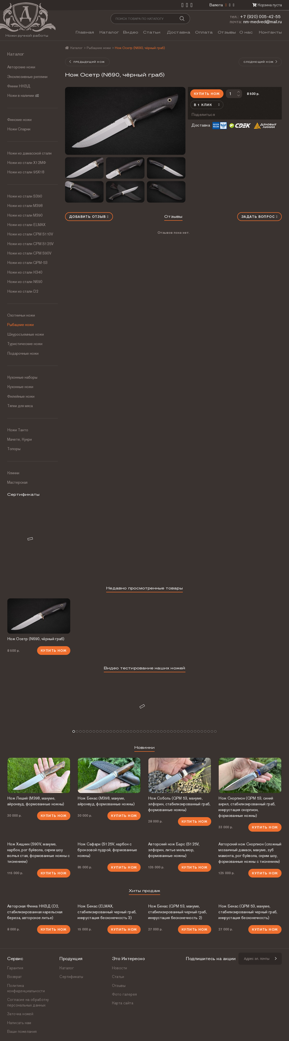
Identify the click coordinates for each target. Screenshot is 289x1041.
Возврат (14, 976)
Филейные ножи (20, 396)
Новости (119, 967)
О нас (246, 32)
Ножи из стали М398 (25, 205)
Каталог (109, 32)
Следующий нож (260, 62)
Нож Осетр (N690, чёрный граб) (36, 638)
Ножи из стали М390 (25, 215)
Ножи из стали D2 (22, 291)
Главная (85, 32)
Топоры (13, 448)
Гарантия (15, 967)
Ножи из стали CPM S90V (29, 253)
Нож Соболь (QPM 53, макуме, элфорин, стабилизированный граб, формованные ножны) (179, 804)
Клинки (13, 472)
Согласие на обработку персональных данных (28, 1002)
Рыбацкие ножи (20, 324)
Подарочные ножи (23, 353)
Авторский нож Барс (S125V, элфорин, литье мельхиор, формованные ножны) (174, 850)
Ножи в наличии (23, 95)
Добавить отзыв (89, 216)
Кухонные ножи (20, 386)
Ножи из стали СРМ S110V (30, 234)
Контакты (270, 32)
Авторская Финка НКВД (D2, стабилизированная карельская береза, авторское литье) (34, 912)
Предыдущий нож (87, 62)
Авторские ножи (21, 67)
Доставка (178, 32)
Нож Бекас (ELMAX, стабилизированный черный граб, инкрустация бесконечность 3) (107, 912)
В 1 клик (207, 105)
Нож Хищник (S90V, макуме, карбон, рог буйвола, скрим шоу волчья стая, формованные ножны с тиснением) (38, 853)
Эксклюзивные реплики (27, 76)
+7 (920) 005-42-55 (260, 16)
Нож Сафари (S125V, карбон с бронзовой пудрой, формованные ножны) (107, 850)
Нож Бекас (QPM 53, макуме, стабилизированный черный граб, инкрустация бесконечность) (247, 912)
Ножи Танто (17, 429)
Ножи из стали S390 (24, 196)
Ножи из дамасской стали (29, 153)
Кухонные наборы (22, 377)
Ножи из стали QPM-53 (27, 262)
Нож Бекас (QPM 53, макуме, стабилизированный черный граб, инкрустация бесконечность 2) (177, 912)
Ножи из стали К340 (24, 272)
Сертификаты (71, 976)
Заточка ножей (20, 1013)
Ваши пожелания (22, 1031)
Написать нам (19, 1022)
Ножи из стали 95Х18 (25, 172)
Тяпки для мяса (20, 405)
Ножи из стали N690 (24, 281)
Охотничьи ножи (21, 315)
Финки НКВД (18, 86)
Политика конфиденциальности (26, 988)
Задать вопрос (259, 216)
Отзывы (227, 32)
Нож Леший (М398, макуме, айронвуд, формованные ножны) (35, 801)
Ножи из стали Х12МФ (26, 162)
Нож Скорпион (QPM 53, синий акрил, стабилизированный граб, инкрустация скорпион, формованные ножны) (246, 807)
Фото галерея (124, 994)
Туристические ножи (24, 343)
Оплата (204, 32)
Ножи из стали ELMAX (26, 224)
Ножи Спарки (18, 129)
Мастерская (17, 482)
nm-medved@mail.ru (262, 21)
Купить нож (207, 94)
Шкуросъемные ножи (25, 334)
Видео (130, 32)
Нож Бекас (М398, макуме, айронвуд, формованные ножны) (106, 801)
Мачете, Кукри (19, 439)
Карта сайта (122, 1003)
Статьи (151, 32)
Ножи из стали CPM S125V (30, 243)
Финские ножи (19, 119)
